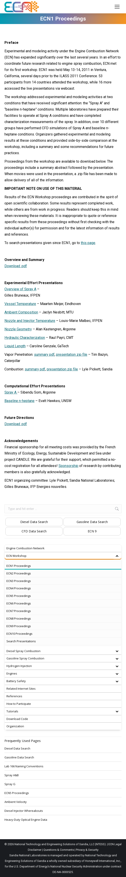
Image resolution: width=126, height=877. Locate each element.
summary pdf (44, 354)
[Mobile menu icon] (117, 6)
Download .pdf (15, 266)
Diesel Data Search (34, 522)
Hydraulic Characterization (24, 337)
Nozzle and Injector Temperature (29, 321)
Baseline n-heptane (19, 401)
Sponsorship (68, 466)
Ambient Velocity (15, 802)
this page (88, 243)
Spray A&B (11, 775)
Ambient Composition (21, 312)
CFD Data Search (34, 531)
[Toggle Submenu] (116, 556)
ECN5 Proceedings (16, 793)
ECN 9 (92, 531)
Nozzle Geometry (18, 329)
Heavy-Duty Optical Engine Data (25, 820)
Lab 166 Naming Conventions (23, 766)
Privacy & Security (87, 849)
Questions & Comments (58, 849)
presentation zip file (71, 354)
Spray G (9, 784)
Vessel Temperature (20, 304)
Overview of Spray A (20, 289)
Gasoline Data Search (92, 522)
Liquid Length (15, 346)
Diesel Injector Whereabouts (23, 811)
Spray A (10, 392)
